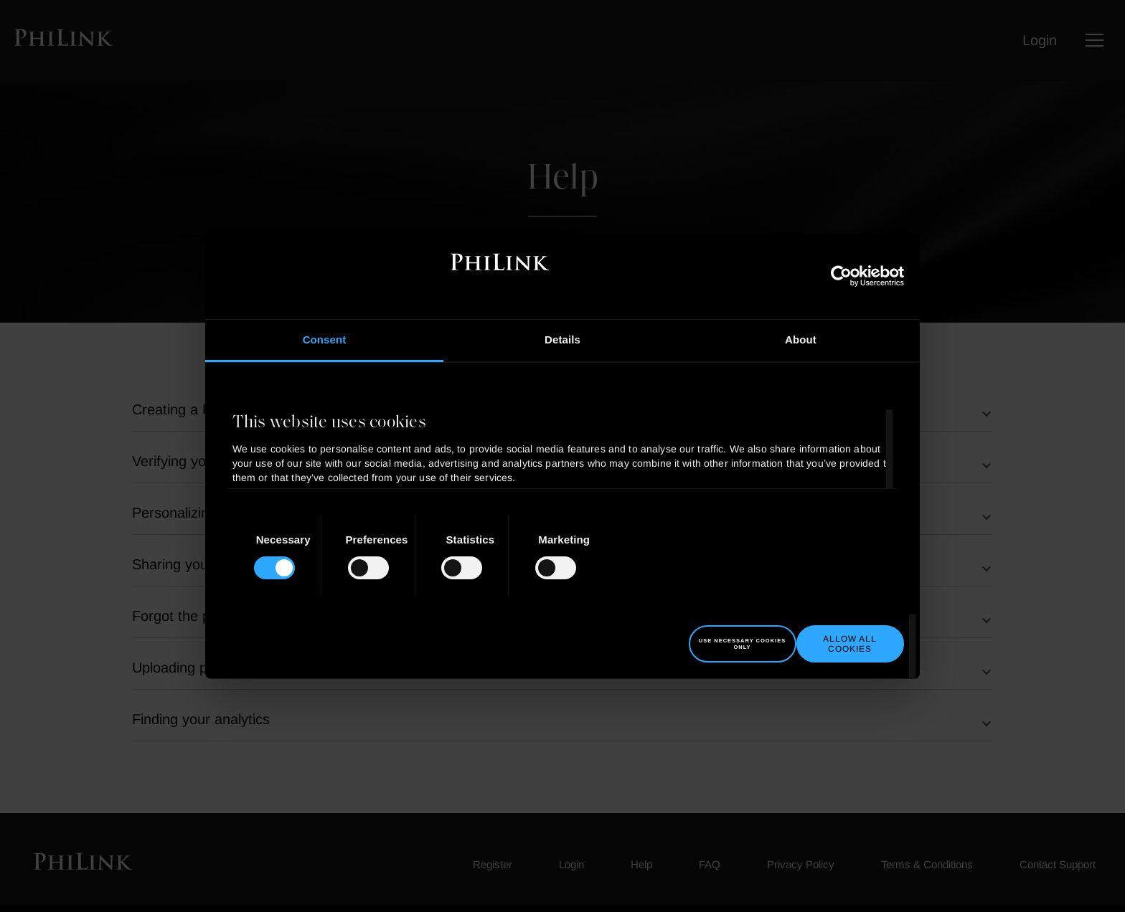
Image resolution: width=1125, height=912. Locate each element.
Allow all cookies (850, 644)
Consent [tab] (325, 339)
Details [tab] (562, 339)
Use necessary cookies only (742, 643)
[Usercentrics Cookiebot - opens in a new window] (841, 276)
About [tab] (800, 339)
